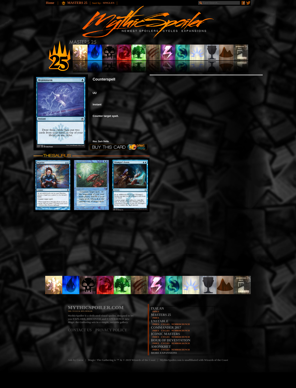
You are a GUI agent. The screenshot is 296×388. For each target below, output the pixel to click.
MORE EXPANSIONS (164, 352)
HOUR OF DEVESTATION (170, 340)
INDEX (156, 311)
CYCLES (165, 324)
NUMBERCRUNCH (181, 324)
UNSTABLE (159, 321)
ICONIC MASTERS (165, 334)
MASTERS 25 (77, 3)
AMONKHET (161, 346)
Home (50, 3)
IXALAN (157, 308)
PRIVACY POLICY (111, 330)
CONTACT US (81, 330)
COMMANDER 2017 (166, 327)
